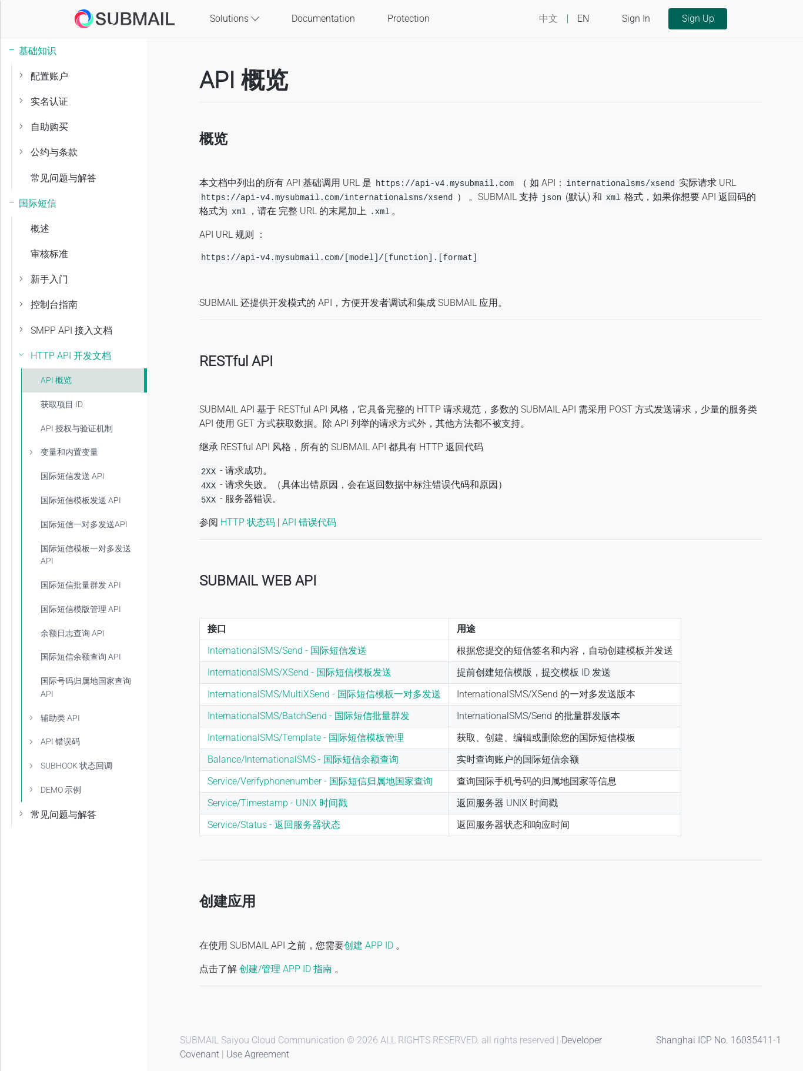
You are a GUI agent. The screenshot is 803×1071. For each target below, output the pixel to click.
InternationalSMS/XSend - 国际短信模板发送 (300, 672)
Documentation (323, 18)
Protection (408, 18)
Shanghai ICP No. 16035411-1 (718, 1040)
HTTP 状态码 (247, 522)
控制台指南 (54, 304)
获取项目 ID (62, 405)
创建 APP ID (368, 945)
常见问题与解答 (63, 178)
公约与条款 (54, 152)
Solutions (234, 19)
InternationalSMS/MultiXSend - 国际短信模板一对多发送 (324, 694)
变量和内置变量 (69, 452)
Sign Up (698, 18)
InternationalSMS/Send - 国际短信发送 (287, 650)
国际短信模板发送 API (81, 500)
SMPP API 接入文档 (71, 330)
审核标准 (49, 254)
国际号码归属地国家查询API (86, 687)
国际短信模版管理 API (81, 609)
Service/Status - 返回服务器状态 (274, 824)
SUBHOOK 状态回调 (76, 766)
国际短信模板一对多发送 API (86, 555)
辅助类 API (60, 718)
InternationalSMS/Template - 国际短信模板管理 (306, 737)
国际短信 (37, 203)
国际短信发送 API (73, 476)
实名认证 (49, 101)
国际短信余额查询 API (81, 657)
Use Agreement (257, 1054)
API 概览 (56, 380)
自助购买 (49, 126)
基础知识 (37, 50)
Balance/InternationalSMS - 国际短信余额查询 (303, 759)
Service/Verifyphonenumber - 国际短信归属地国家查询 (320, 781)
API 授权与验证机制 (77, 429)
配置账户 (49, 76)
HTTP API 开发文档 (71, 355)
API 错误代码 (309, 522)
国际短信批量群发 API (81, 585)
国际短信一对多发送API (84, 525)
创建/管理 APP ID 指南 (286, 968)
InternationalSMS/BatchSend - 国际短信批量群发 (309, 715)
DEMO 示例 (61, 790)
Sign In (636, 18)
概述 (40, 228)
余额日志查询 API (73, 633)
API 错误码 (60, 742)
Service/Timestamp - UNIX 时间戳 (277, 803)
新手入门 (49, 279)
